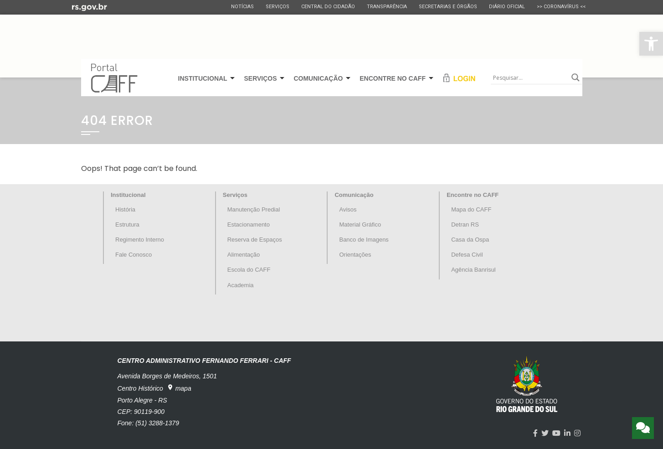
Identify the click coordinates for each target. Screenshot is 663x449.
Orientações (355, 254)
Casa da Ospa (470, 239)
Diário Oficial (507, 7)
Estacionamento (248, 224)
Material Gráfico (360, 224)
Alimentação (243, 254)
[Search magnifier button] (575, 77)
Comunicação (353, 194)
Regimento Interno (139, 239)
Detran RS (465, 224)
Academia (240, 285)
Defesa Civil (467, 254)
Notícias (242, 7)
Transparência (387, 7)
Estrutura (127, 224)
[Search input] (530, 77)
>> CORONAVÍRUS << (561, 7)
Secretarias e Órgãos (448, 7)
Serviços (277, 7)
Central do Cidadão (328, 7)
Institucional (128, 194)
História (125, 209)
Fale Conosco (133, 254)
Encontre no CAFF (473, 194)
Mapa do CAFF (471, 209)
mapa (179, 388)
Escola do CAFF (249, 269)
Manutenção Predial (253, 209)
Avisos (347, 209)
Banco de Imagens (363, 239)
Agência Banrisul (473, 269)
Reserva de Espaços (254, 239)
